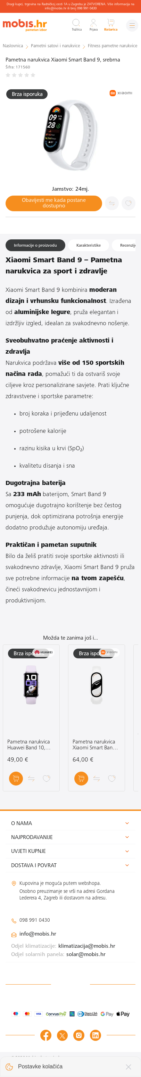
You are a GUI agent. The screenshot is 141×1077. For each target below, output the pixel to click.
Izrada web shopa (108, 1065)
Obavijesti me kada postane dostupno (54, 203)
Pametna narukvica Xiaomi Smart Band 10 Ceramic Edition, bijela (94, 745)
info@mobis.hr (37, 934)
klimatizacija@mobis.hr (86, 946)
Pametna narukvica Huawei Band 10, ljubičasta (28, 745)
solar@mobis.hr (86, 954)
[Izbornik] (132, 25)
